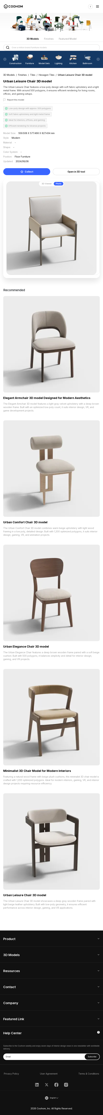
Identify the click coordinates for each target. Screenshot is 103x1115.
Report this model (15, 100)
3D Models (33, 38)
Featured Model (68, 38)
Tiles (32, 74)
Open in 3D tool (76, 171)
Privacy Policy (11, 1073)
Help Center (12, 1033)
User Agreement (48, 1073)
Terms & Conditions (88, 1073)
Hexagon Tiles (46, 74)
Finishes (49, 38)
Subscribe (92, 1057)
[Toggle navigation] (97, 7)
